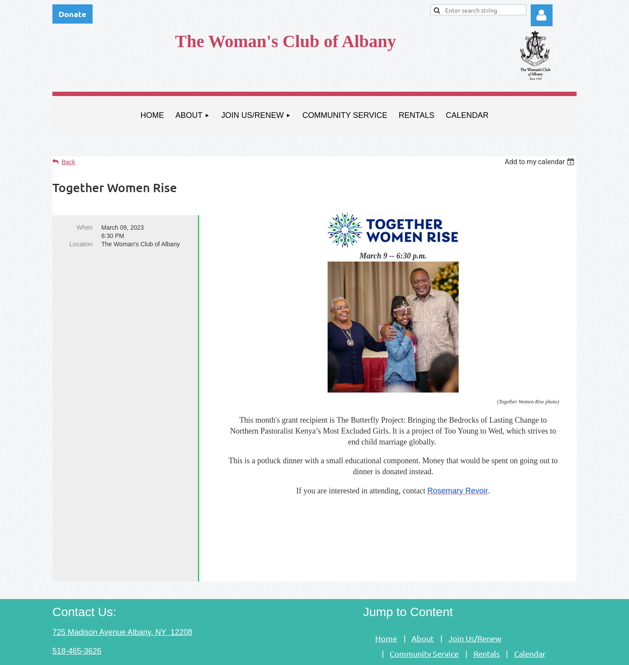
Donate (72, 14)
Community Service (424, 615)
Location (81, 244)
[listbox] (541, 161)
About (422, 599)
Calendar (530, 615)
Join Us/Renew (475, 599)
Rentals (486, 615)
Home (386, 599)
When (84, 227)
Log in (542, 15)
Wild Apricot (477, 654)
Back (68, 161)
